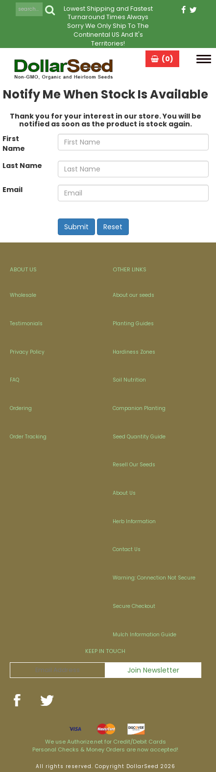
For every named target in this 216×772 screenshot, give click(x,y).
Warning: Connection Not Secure (154, 577)
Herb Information (134, 521)
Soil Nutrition (129, 380)
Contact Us (127, 549)
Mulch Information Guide (144, 634)
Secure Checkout (134, 606)
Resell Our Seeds (134, 464)
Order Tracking (28, 436)
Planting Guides (133, 323)
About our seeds (133, 295)
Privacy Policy (27, 352)
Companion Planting (139, 408)
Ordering (21, 408)
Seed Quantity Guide (139, 436)
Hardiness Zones (134, 352)
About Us (124, 493)
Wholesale (23, 295)
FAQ (14, 380)
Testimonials (26, 323)
